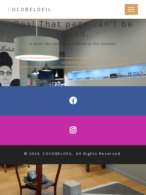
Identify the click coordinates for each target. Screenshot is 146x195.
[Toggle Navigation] (131, 9)
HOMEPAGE (73, 62)
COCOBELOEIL (30, 9)
